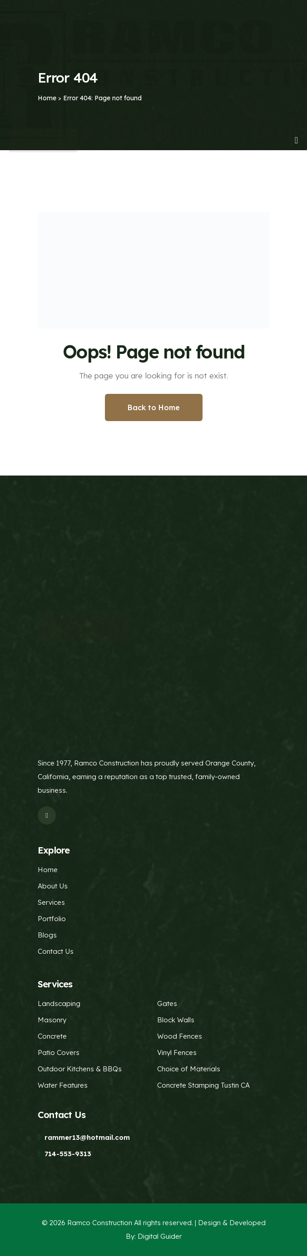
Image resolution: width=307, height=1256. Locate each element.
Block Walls (175, 1020)
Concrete (52, 1036)
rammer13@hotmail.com (87, 1137)
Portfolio (52, 918)
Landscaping (59, 1003)
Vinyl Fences (177, 1052)
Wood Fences (179, 1036)
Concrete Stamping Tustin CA (203, 1085)
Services (51, 902)
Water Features (63, 1085)
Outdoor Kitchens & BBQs (80, 1069)
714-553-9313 (68, 1153)
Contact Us (56, 951)
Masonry (52, 1020)
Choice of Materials (188, 1069)
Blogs (47, 935)
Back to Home (154, 407)
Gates (167, 1003)
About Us (53, 886)
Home (48, 869)
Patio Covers (58, 1052)
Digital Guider (160, 1236)
